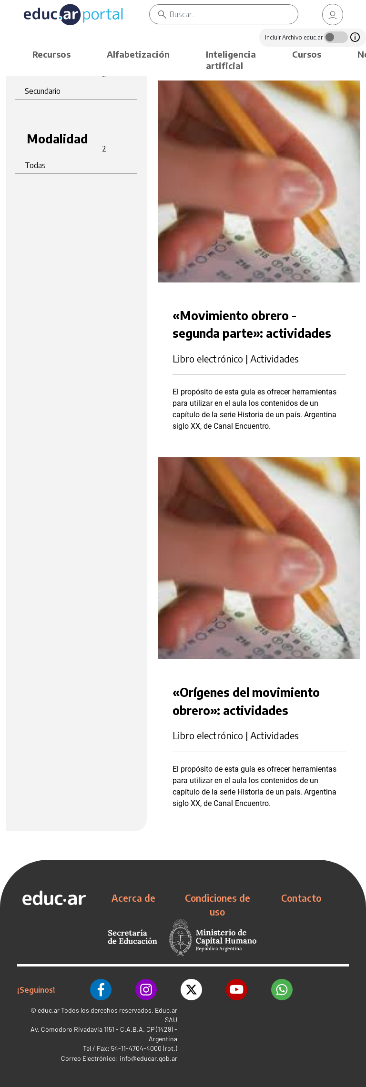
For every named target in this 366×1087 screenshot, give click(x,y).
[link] (332, 14)
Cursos (306, 54)
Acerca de (133, 898)
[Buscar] (234, 14)
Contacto (301, 898)
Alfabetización (138, 54)
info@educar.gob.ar (148, 1058)
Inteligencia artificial (231, 60)
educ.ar (49, 1010)
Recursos (51, 54)
